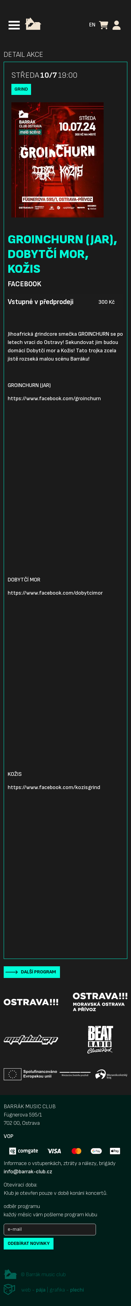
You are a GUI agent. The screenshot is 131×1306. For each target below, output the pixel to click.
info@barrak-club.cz (28, 1171)
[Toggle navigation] (14, 25)
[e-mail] (50, 1229)
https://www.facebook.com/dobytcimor (55, 593)
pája (41, 1290)
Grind (21, 89)
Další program (38, 972)
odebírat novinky (29, 1243)
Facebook (24, 284)
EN (92, 25)
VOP (8, 1136)
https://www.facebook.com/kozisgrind (54, 787)
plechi (77, 1290)
